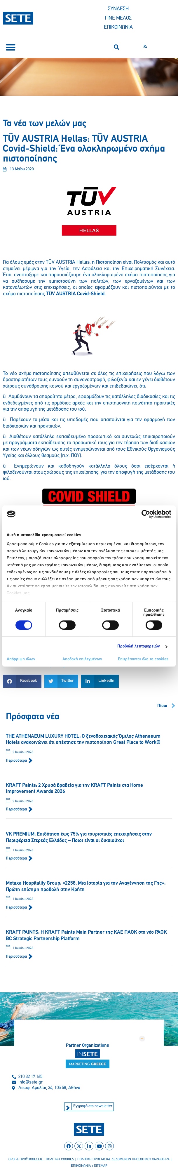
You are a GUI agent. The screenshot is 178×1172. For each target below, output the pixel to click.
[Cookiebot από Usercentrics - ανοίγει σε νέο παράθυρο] (145, 514)
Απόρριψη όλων (21, 659)
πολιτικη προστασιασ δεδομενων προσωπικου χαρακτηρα (123, 1159)
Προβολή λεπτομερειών (138, 647)
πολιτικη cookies (60, 1159)
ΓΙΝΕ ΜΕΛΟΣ (118, 18)
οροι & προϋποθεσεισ (25, 1159)
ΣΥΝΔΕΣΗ (118, 9)
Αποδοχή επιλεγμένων (82, 659)
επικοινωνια (81, 1166)
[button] (10, 47)
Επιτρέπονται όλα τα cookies (143, 659)
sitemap (100, 1166)
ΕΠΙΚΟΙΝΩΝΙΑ (118, 27)
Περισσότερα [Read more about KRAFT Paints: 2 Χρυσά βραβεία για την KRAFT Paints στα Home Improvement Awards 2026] (17, 809)
